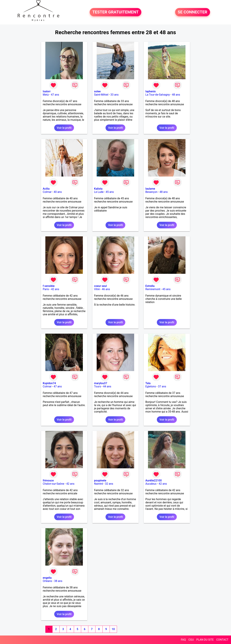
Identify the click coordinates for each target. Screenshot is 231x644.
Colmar (47, 192)
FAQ (183, 639)
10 (113, 629)
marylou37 (100, 383)
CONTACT (222, 639)
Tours (97, 386)
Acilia (46, 188)
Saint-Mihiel (101, 94)
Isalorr (47, 91)
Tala (148, 383)
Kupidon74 (49, 383)
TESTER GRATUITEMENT (115, 12)
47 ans (55, 94)
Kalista (98, 188)
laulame (150, 188)
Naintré (98, 483)
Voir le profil (64, 127)
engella (47, 577)
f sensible (49, 286)
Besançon (151, 192)
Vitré (97, 289)
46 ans (106, 289)
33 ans (114, 94)
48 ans (176, 94)
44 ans (107, 386)
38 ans (58, 581)
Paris (46, 289)
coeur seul (100, 286)
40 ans (58, 192)
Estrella (149, 286)
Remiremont (152, 289)
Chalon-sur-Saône (53, 483)
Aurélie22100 (153, 480)
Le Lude (99, 192)
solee (97, 91)
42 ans (55, 289)
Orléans (47, 581)
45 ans (110, 192)
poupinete (100, 480)
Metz (46, 94)
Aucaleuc (151, 483)
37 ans (162, 386)
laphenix (150, 91)
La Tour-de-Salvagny (157, 94)
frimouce (48, 480)
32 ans (109, 483)
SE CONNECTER (192, 12)
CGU (191, 639)
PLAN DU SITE (205, 639)
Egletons (150, 386)
